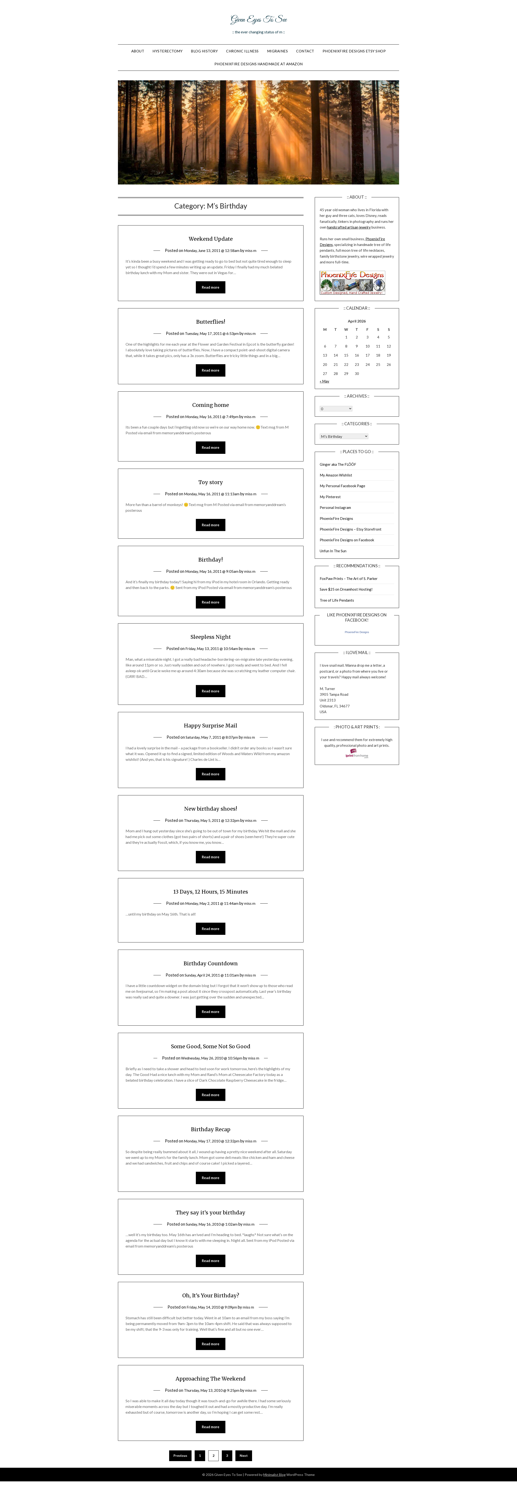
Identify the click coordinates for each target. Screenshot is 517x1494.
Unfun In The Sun (333, 551)
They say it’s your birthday (210, 1218)
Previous (180, 1464)
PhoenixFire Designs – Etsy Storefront (350, 529)
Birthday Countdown (210, 967)
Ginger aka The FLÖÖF (338, 464)
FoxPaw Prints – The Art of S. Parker (349, 578)
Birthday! (210, 561)
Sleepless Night (211, 639)
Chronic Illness (242, 51)
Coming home (210, 405)
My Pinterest (330, 497)
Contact (305, 51)
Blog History (204, 51)
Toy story (210, 483)
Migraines (277, 51)
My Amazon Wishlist (336, 475)
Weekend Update (210, 238)
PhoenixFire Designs (336, 518)
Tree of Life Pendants (337, 600)
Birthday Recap (210, 1135)
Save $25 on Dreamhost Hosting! (346, 589)
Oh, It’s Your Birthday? (210, 1302)
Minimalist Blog (274, 1483)
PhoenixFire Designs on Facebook (347, 540)
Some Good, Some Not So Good (210, 1051)
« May (324, 381)
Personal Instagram (335, 507)
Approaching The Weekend (210, 1386)
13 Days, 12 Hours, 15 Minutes (210, 895)
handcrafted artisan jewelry (349, 227)
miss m (254, 250)
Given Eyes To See (258, 18)
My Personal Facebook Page (342, 486)
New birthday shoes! (210, 812)
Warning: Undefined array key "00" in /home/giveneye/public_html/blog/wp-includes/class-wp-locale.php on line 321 (336, 408)
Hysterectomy (167, 51)
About (137, 51)
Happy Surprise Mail (210, 728)
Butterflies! (211, 321)
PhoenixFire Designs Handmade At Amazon (258, 64)
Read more (210, 288)
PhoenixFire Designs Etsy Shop (354, 51)
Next (244, 1464)
